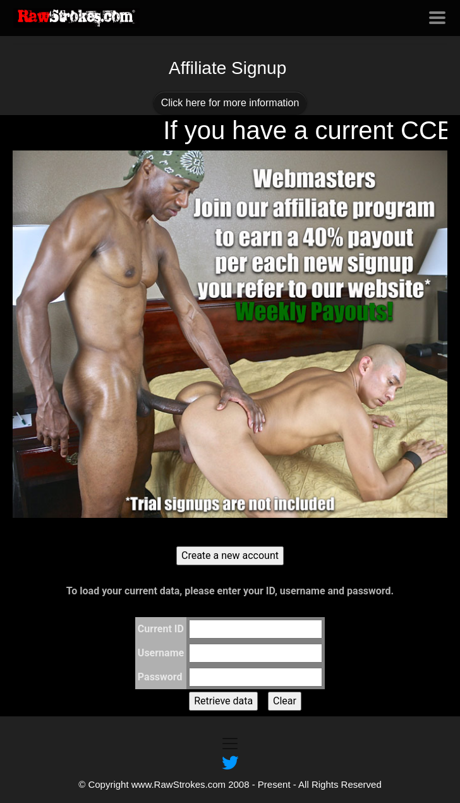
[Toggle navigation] (437, 17)
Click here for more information (230, 102)
